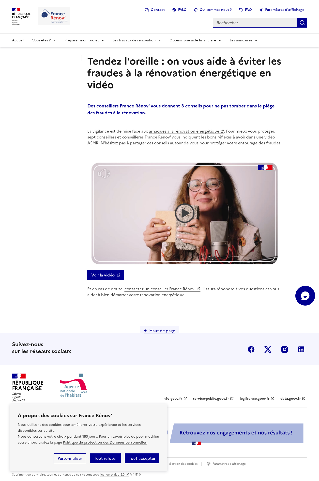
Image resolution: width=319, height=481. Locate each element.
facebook (251, 349)
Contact (158, 9)
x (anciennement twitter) (268, 349)
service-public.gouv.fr (211, 398)
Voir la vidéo (103, 275)
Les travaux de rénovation (134, 40)
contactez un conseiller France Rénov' (160, 289)
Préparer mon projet (81, 40)
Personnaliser (70, 458)
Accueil (18, 40)
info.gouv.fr (172, 398)
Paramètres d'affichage (284, 9)
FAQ (248, 9)
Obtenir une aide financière (192, 40)
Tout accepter (142, 458)
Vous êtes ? (41, 40)
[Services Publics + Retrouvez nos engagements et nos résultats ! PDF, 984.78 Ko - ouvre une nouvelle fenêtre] (196, 434)
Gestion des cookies (183, 464)
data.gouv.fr (290, 398)
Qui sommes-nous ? (216, 9)
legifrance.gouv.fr (255, 398)
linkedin (301, 349)
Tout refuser (105, 458)
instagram (284, 349)
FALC (182, 9)
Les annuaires (241, 40)
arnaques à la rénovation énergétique (184, 131)
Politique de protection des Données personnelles (105, 442)
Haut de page (162, 331)
